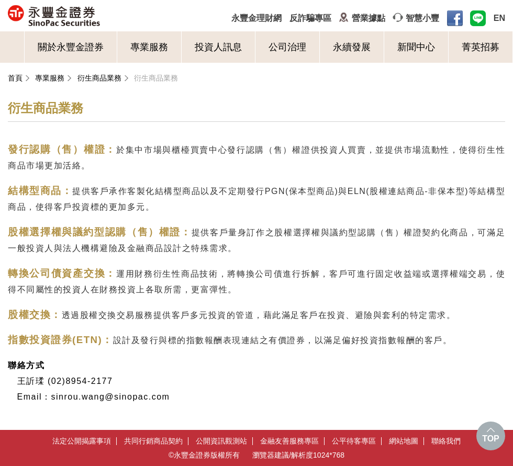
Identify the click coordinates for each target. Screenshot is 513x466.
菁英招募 (480, 47)
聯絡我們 (446, 441)
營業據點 (368, 18)
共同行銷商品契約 (153, 441)
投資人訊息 (218, 47)
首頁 (15, 78)
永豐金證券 (95, 15)
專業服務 (149, 47)
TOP (490, 438)
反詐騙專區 (310, 18)
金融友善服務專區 (289, 441)
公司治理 (287, 47)
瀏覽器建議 (270, 455)
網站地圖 (403, 441)
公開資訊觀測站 (221, 441)
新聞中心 (416, 47)
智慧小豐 (422, 18)
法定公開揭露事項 (81, 441)
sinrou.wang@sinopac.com (110, 396)
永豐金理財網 (256, 18)
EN (499, 18)
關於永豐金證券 (71, 47)
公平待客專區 (354, 441)
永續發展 (352, 47)
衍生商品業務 (99, 78)
